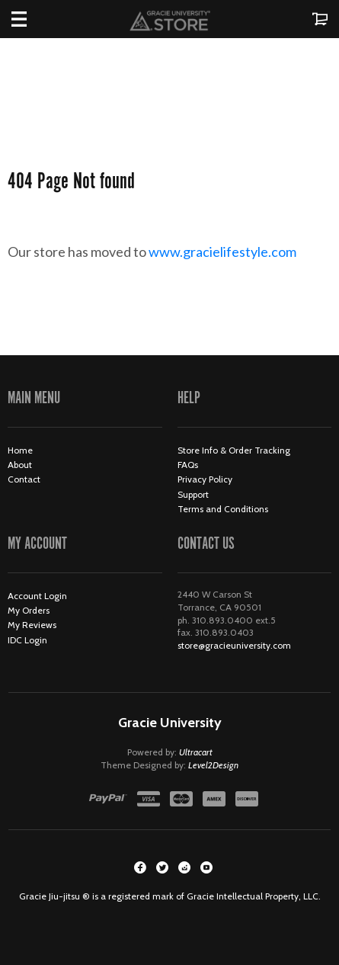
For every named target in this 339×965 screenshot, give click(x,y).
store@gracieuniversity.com (234, 645)
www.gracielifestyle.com (235, 251)
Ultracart (196, 752)
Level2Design (213, 765)
